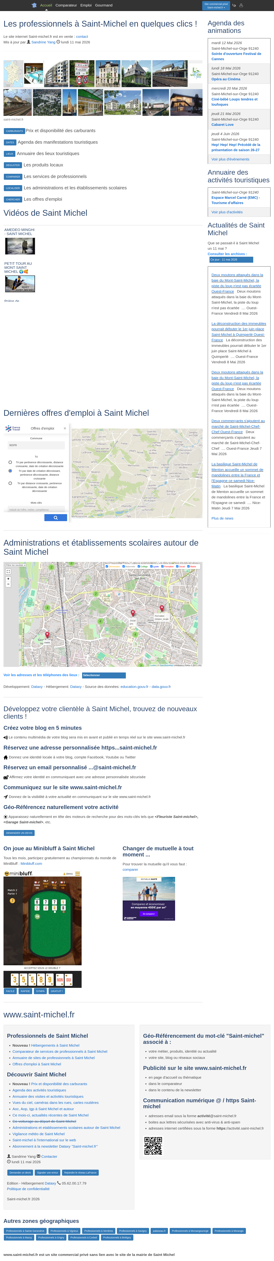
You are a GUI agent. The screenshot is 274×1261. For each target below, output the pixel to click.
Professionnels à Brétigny (117, 1237)
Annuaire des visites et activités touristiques (48, 1096)
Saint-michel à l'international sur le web (44, 1140)
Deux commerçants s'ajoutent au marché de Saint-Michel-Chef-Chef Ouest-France (238, 426)
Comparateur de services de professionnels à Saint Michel (60, 1051)
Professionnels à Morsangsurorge (190, 1231)
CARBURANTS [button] (14, 131)
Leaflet (153, 665)
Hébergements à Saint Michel (55, 1045)
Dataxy (37, 687)
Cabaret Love (223, 125)
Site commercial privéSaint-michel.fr (216, 6)
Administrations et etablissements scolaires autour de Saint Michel (66, 1128)
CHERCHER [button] (13, 199)
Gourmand (103, 5)
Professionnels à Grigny (51, 1237)
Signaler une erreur (47, 1172)
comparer (130, 869)
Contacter (49, 1156)
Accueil (46, 5)
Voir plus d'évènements (230, 159)
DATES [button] (10, 142)
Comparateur (66, 5)
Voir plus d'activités (227, 212)
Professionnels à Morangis (229, 1231)
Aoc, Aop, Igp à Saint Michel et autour (43, 1109)
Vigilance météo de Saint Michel (39, 1134)
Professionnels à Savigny (133, 1231)
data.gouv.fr (161, 687)
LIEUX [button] (9, 153)
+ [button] (8, 579)
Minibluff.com (31, 863)
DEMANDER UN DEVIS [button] (19, 833)
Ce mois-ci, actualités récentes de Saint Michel (51, 1115)
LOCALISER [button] (13, 188)
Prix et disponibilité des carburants (59, 1084)
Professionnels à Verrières (98, 1231)
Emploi (86, 5)
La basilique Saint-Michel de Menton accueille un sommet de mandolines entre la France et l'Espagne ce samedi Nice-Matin (238, 475)
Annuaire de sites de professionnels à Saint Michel (54, 1058)
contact (82, 36)
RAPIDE (25, 991)
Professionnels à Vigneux (64, 1231)
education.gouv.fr (135, 687)
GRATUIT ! (57, 991)
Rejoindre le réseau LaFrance (80, 1172)
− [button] (8, 584)
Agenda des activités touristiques (39, 1090)
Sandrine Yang (43, 42)
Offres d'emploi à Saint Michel (37, 1064)
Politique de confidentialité (28, 1189)
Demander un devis (20, 1172)
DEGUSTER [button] (13, 165)
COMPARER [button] (13, 176)
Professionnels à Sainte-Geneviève (25, 1231)
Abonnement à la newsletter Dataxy (55, 1146)
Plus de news (222, 518)
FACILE (10, 991)
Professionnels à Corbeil (83, 1237)
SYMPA (40, 991)
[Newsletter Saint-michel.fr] (233, 5)
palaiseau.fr (159, 1231)
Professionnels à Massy (19, 1237)
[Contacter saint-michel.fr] (240, 5)
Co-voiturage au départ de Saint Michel (44, 1121)
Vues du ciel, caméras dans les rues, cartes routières (56, 1103)
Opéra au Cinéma (226, 79)
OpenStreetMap (166, 665)
